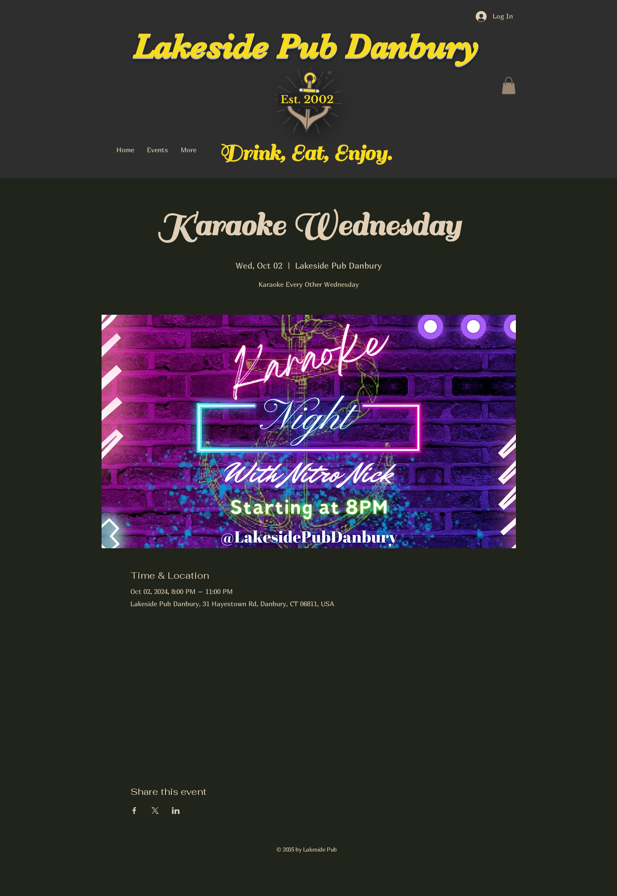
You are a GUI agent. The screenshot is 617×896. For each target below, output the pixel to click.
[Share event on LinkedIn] (176, 810)
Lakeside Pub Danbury (305, 46)
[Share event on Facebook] (134, 810)
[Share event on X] (155, 810)
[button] (508, 85)
